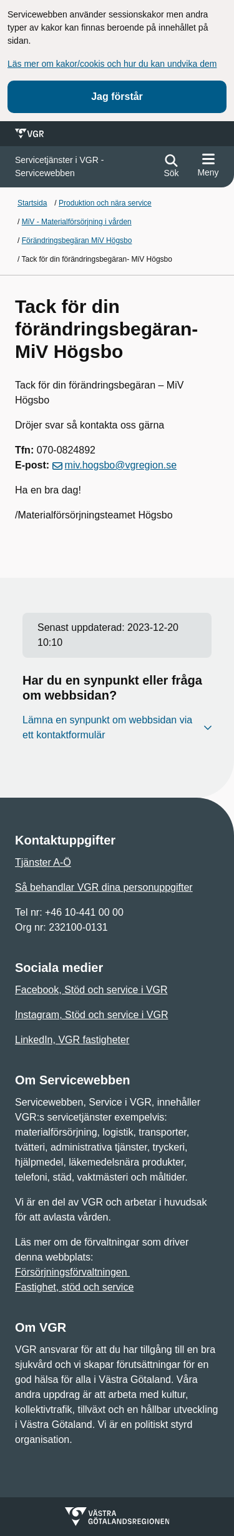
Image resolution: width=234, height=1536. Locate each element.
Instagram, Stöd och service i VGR (91, 1014)
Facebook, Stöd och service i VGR (91, 989)
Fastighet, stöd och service (74, 1287)
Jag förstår (117, 96)
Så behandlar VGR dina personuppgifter (104, 887)
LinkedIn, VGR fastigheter (72, 1039)
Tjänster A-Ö (43, 862)
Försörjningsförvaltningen (72, 1272)
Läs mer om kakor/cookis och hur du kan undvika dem (112, 64)
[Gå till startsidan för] (84, 167)
